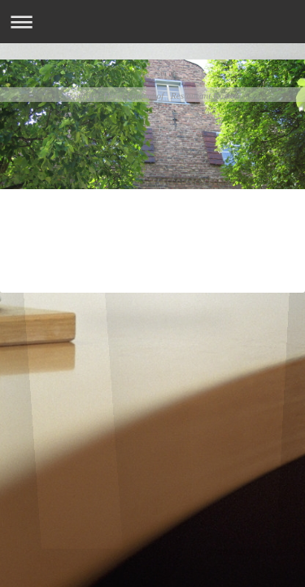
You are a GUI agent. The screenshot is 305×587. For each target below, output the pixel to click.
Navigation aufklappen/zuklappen (152, 21)
